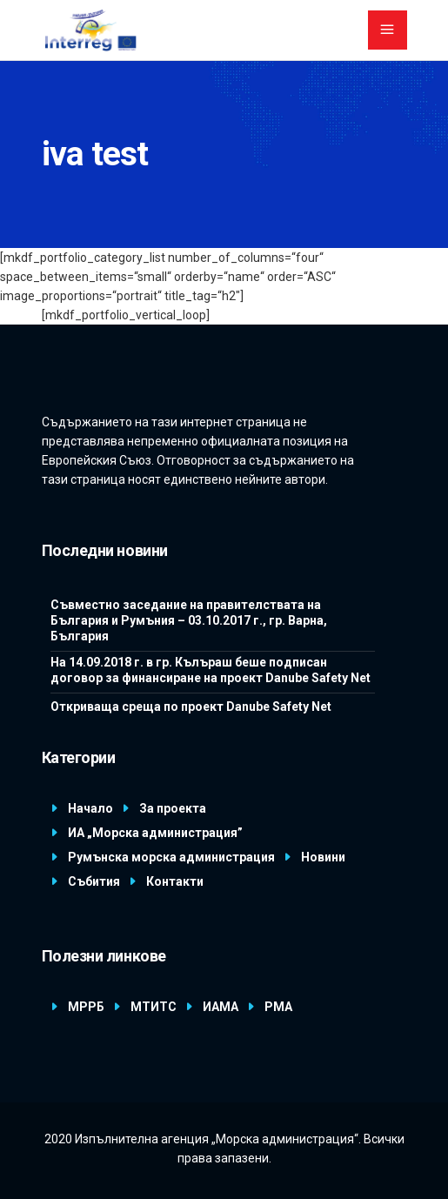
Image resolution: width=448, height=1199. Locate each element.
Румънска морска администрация (171, 857)
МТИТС (153, 1007)
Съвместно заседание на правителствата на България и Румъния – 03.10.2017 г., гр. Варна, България (188, 620)
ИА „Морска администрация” (155, 833)
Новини (323, 857)
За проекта (172, 808)
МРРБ (86, 1007)
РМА (278, 1007)
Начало (90, 808)
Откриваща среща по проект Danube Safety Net (190, 706)
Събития (94, 881)
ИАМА (220, 1007)
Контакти (175, 881)
